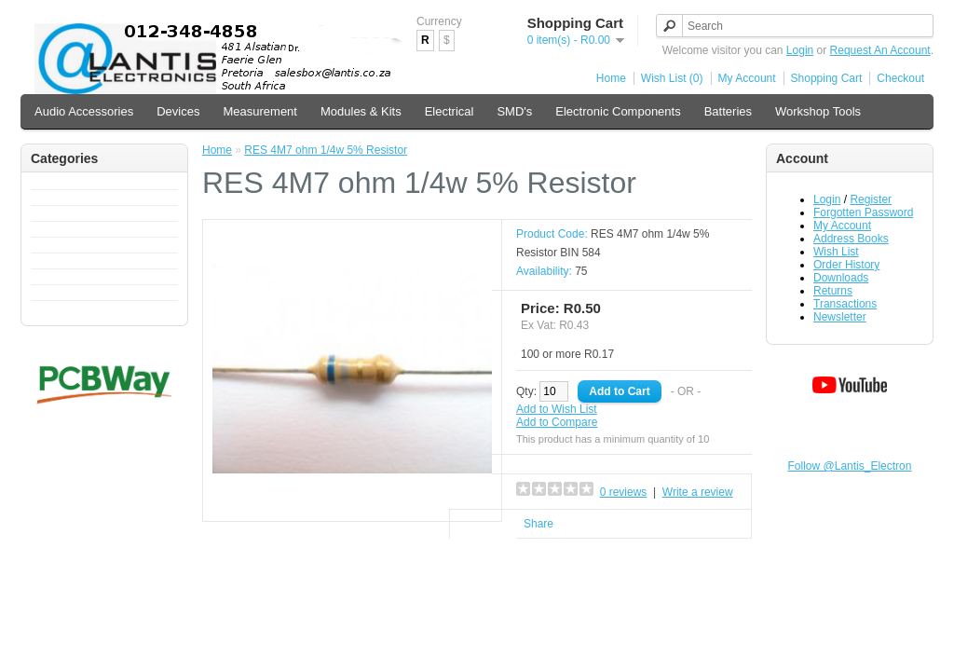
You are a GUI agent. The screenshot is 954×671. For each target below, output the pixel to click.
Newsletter (839, 316)
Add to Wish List (556, 409)
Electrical (449, 111)
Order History (846, 264)
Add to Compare (556, 422)
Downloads (840, 277)
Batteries (728, 111)
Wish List (836, 251)
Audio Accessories (83, 111)
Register (871, 199)
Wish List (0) (672, 78)
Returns (832, 290)
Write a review (697, 492)
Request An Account (880, 50)
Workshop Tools (818, 111)
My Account (747, 78)
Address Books (851, 238)
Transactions (845, 303)
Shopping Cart (827, 78)
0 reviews (623, 492)
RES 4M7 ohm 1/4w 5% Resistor (325, 150)
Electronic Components (617, 111)
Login (799, 50)
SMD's (514, 111)
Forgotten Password (863, 212)
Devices (178, 111)
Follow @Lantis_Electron (850, 465)
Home (611, 78)
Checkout (900, 78)
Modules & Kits (361, 111)
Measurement (259, 111)
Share (538, 523)
